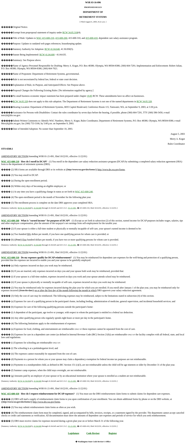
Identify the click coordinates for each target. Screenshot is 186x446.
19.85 (89, 96)
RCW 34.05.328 (20, 101)
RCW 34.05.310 (70, 32)
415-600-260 (61, 38)
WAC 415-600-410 (10, 393)
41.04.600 (37, 208)
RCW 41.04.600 (47, 54)
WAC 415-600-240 (84, 191)
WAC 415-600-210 (45, 38)
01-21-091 (72, 208)
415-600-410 (92, 38)
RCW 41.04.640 (52, 49)
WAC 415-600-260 (10, 220)
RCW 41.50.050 (24, 208)
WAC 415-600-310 (10, 257)
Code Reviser (93, 433)
